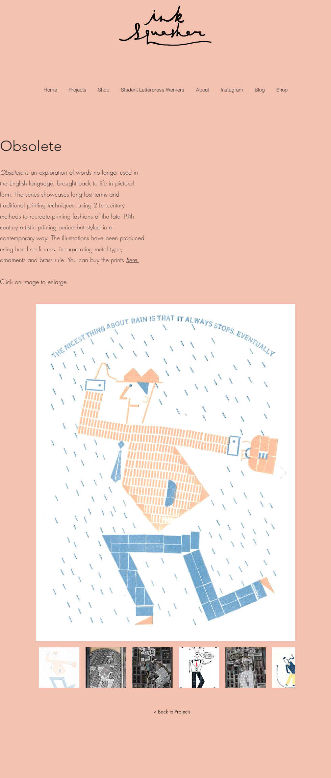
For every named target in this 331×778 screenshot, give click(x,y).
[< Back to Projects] (172, 711)
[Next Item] (283, 472)
